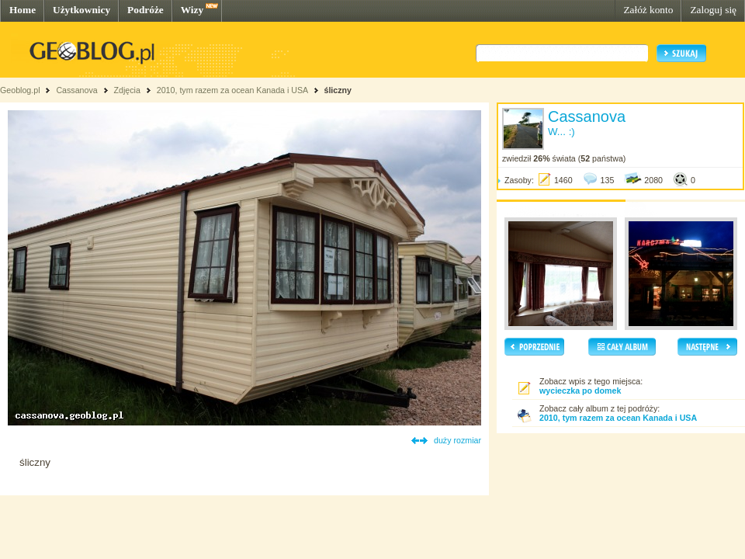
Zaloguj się (713, 10)
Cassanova (76, 90)
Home (22, 10)
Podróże (145, 10)
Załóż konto (648, 10)
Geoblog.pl (20, 90)
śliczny (338, 90)
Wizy (192, 10)
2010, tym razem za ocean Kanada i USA (232, 90)
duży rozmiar (457, 440)
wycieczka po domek (580, 390)
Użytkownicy (81, 10)
